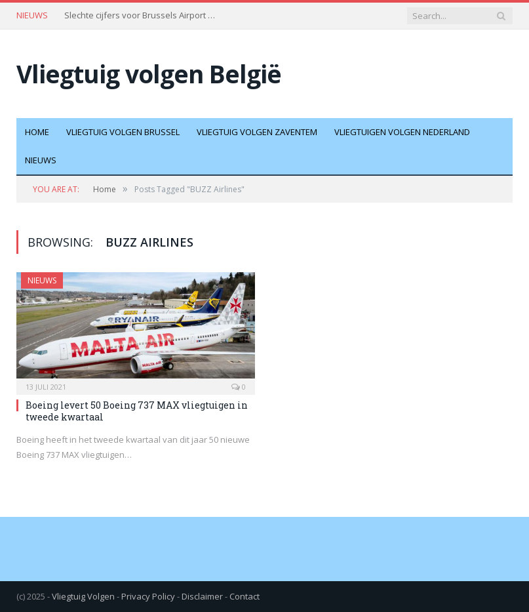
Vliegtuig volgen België (148, 74)
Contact (244, 596)
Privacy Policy (148, 596)
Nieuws (40, 160)
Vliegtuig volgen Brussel (123, 132)
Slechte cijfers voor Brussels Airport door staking (143, 15)
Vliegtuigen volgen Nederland (402, 132)
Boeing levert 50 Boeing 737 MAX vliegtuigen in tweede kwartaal (137, 411)
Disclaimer (202, 596)
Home (37, 132)
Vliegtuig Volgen (83, 596)
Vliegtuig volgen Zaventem (257, 132)
